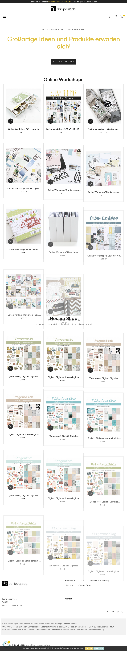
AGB (82, 581)
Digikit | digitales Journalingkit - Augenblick (23, 464)
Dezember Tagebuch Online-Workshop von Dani (23, 290)
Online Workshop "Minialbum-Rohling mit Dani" (63, 293)
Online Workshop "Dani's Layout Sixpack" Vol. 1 (104, 230)
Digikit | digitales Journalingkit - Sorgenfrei (63, 539)
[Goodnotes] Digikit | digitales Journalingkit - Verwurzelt (23, 394)
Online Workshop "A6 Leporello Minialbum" (23, 135)
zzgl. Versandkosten (67, 624)
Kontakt (68, 599)
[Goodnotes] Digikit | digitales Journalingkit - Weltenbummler (63, 470)
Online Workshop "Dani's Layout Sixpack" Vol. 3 (23, 218)
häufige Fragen (85, 585)
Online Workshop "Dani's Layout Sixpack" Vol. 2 (63, 224)
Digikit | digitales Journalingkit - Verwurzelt (63, 398)
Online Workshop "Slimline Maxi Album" (103, 139)
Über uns (69, 585)
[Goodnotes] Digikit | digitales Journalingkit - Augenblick (103, 403)
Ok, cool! (89, 648)
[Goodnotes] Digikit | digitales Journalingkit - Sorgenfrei (23, 536)
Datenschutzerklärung (98, 581)
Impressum (70, 581)
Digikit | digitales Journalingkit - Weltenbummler (103, 476)
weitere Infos (98, 648)
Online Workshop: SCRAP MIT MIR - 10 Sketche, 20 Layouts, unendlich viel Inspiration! (63, 137)
